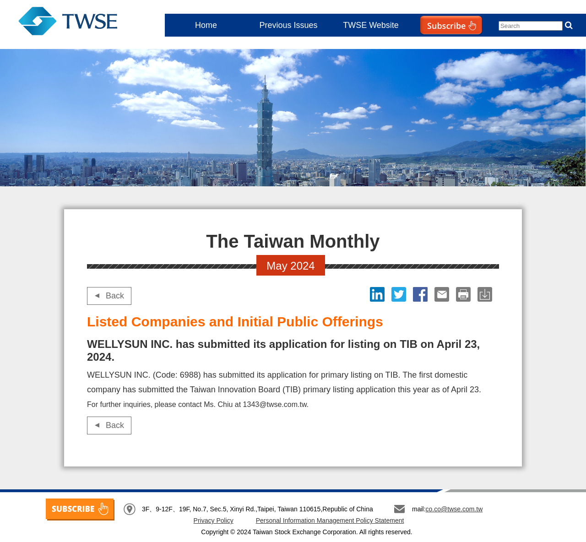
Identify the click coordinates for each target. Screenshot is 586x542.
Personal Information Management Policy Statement (330, 520)
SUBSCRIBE (80, 509)
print (464, 294)
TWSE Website (371, 25)
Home (206, 25)
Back (115, 295)
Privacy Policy (213, 520)
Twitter (399, 294)
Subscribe (432, 43)
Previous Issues (288, 25)
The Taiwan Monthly (77, 23)
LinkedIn (378, 294)
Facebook (421, 294)
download (485, 294)
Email (442, 294)
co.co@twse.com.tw (454, 509)
